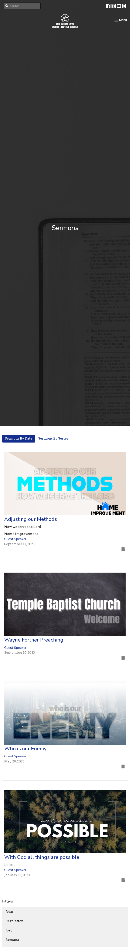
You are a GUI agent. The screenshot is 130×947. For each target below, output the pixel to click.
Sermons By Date (18, 438)
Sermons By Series (53, 438)
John (9, 912)
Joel (9, 930)
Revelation (15, 921)
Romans (12, 940)
